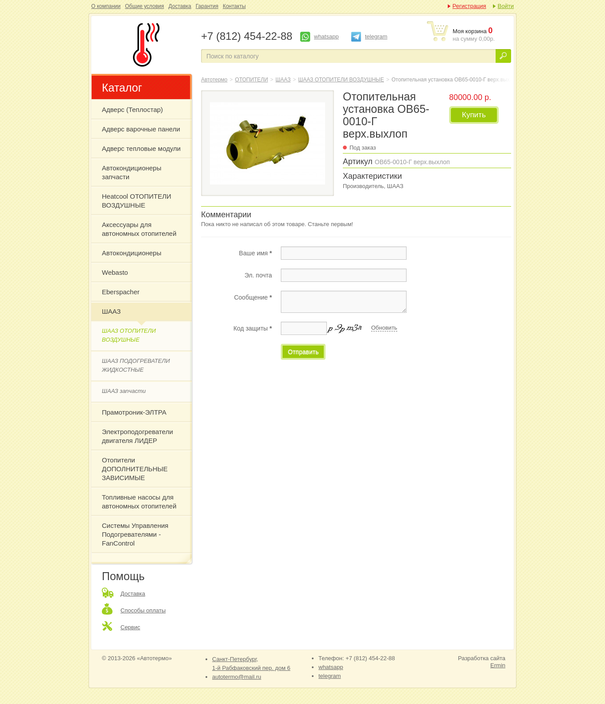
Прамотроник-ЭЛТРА (134, 412)
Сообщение (253, 297)
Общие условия (144, 6)
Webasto (115, 272)
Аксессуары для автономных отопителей (139, 229)
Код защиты (252, 328)
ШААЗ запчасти (124, 391)
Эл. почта (258, 275)
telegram (376, 36)
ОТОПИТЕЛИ (251, 80)
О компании (105, 6)
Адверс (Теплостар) (132, 109)
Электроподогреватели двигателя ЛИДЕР (137, 436)
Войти (506, 6)
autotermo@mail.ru (236, 676)
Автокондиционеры (131, 253)
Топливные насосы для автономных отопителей (139, 501)
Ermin (497, 665)
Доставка (179, 6)
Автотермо (214, 80)
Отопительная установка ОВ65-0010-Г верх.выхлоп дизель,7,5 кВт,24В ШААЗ (144, 45)
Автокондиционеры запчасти (131, 172)
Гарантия (207, 6)
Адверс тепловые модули (141, 148)
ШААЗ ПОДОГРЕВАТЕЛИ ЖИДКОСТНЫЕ (136, 365)
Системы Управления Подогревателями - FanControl (135, 534)
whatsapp (326, 36)
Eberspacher (121, 292)
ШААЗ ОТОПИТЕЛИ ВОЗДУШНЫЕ (129, 335)
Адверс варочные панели (141, 129)
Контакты (234, 6)
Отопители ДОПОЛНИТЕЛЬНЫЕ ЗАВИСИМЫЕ (135, 468)
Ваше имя (255, 253)
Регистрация (469, 6)
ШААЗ (111, 311)
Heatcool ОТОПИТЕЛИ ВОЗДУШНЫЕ (136, 200)
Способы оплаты (143, 610)
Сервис (130, 627)
